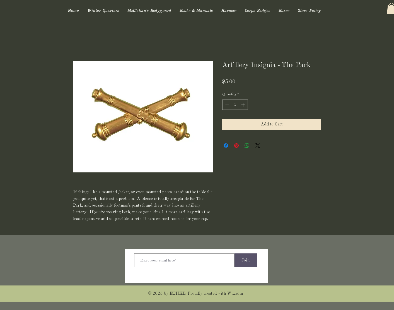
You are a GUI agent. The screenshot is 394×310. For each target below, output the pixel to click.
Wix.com (235, 293)
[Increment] (243, 105)
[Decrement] (226, 105)
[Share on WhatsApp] (247, 145)
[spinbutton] (235, 105)
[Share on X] (257, 145)
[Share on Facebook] (226, 145)
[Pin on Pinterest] (236, 145)
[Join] (246, 260)
